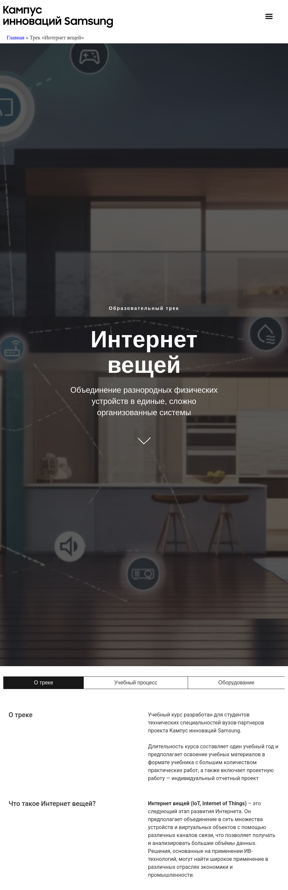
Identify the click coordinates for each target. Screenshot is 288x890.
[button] (269, 17)
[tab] (43, 682)
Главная (15, 37)
